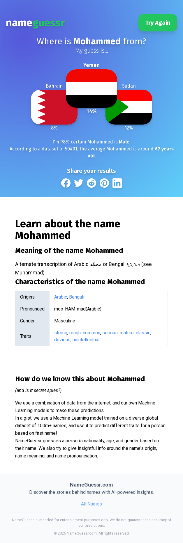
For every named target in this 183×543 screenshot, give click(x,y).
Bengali (76, 297)
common (91, 333)
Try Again (157, 22)
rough (75, 333)
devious (62, 340)
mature (127, 333)
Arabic (60, 297)
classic (143, 333)
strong (60, 333)
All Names (91, 504)
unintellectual (86, 340)
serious (110, 333)
